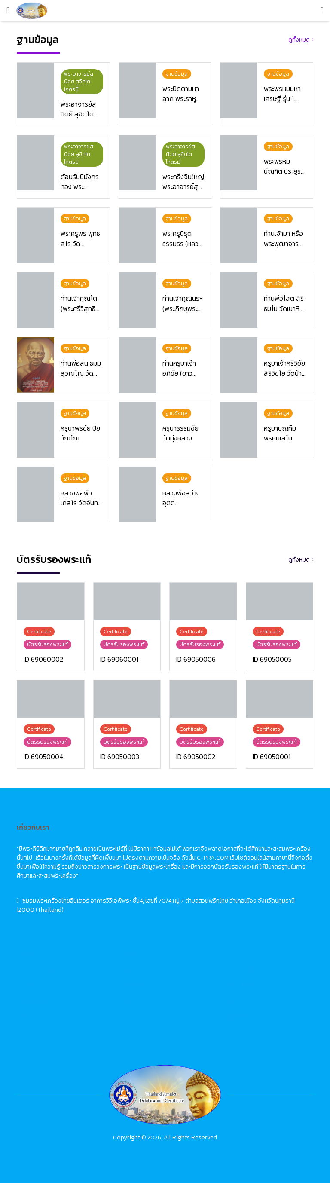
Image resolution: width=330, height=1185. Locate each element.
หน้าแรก (27, 955)
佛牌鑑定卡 (238, 1003)
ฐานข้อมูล (28, 987)
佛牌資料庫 (238, 987)
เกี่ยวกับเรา (30, 1018)
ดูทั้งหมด (299, 39)
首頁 (229, 955)
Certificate (134, 1003)
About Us (133, 1018)
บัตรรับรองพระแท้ (39, 1003)
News (127, 971)
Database (133, 987)
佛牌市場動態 (241, 971)
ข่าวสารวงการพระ (39, 971)
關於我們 (235, 1018)
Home (128, 955)
